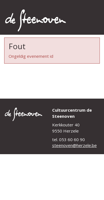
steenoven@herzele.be (74, 145)
